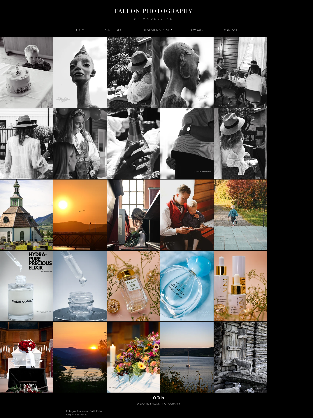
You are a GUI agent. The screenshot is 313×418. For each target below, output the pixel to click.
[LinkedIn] (162, 398)
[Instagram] (158, 398)
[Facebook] (154, 398)
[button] (113, 30)
